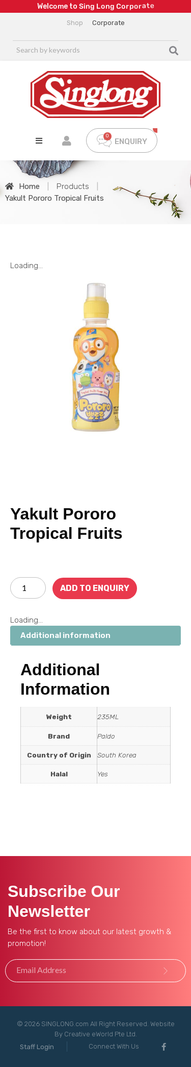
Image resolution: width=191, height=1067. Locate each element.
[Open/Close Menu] (39, 141)
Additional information (65, 635)
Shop (75, 23)
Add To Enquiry (94, 588)
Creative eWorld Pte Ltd (99, 1034)
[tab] (95, 636)
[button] (37, 1047)
